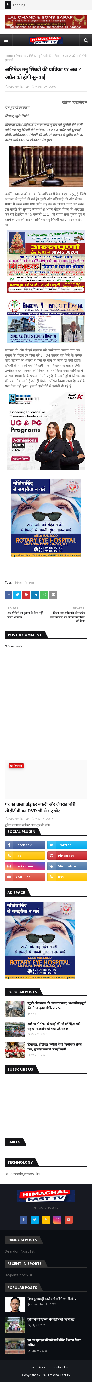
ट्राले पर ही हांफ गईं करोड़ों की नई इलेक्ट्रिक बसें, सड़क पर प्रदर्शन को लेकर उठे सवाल (54, 1026)
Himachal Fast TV (58, 1375)
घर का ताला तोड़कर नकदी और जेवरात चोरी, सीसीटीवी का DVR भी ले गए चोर (41, 807)
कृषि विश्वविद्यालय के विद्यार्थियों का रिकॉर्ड (50, 1319)
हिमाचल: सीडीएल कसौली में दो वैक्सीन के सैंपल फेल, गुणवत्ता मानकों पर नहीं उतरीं (54, 1046)
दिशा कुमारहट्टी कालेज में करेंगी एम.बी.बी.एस (52, 1299)
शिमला (18, 582)
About (43, 1367)
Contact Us (60, 1367)
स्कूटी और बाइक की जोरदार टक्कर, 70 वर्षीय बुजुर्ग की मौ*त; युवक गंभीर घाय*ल (56, 1005)
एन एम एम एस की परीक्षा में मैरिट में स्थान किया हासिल (53, 1342)
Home (9, 56)
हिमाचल (20, 56)
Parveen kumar (18, 87)
